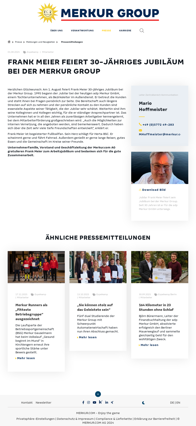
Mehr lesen (25, 353)
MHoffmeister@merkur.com (162, 129)
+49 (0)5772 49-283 (158, 120)
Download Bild (154, 185)
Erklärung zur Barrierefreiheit (154, 414)
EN (178, 398)
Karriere (125, 26)
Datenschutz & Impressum (75, 414)
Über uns (56, 26)
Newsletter (43, 398)
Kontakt (27, 398)
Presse (106, 26)
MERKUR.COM (85, 408)
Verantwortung (82, 26)
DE (172, 398)
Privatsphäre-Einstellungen (35, 414)
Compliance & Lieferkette (114, 414)
